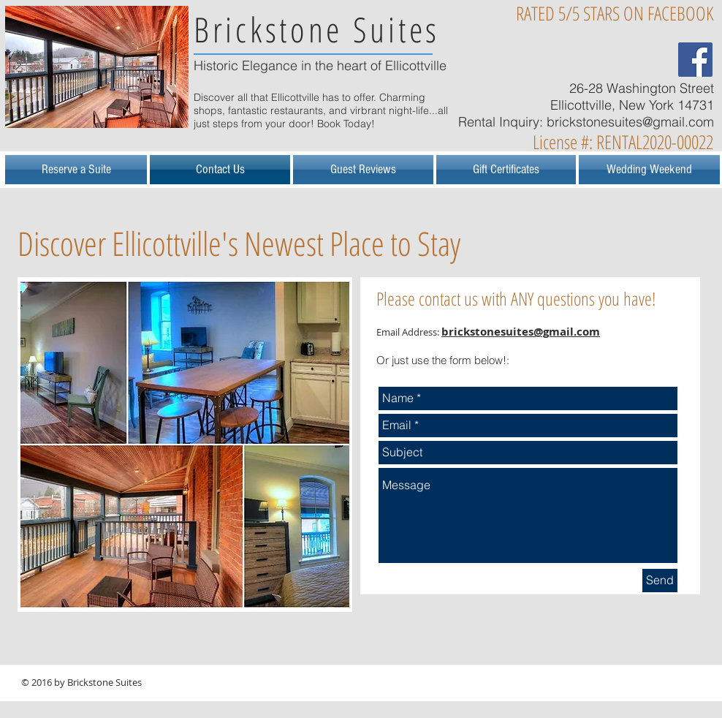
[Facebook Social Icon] (695, 59)
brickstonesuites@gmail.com (630, 121)
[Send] (659, 580)
